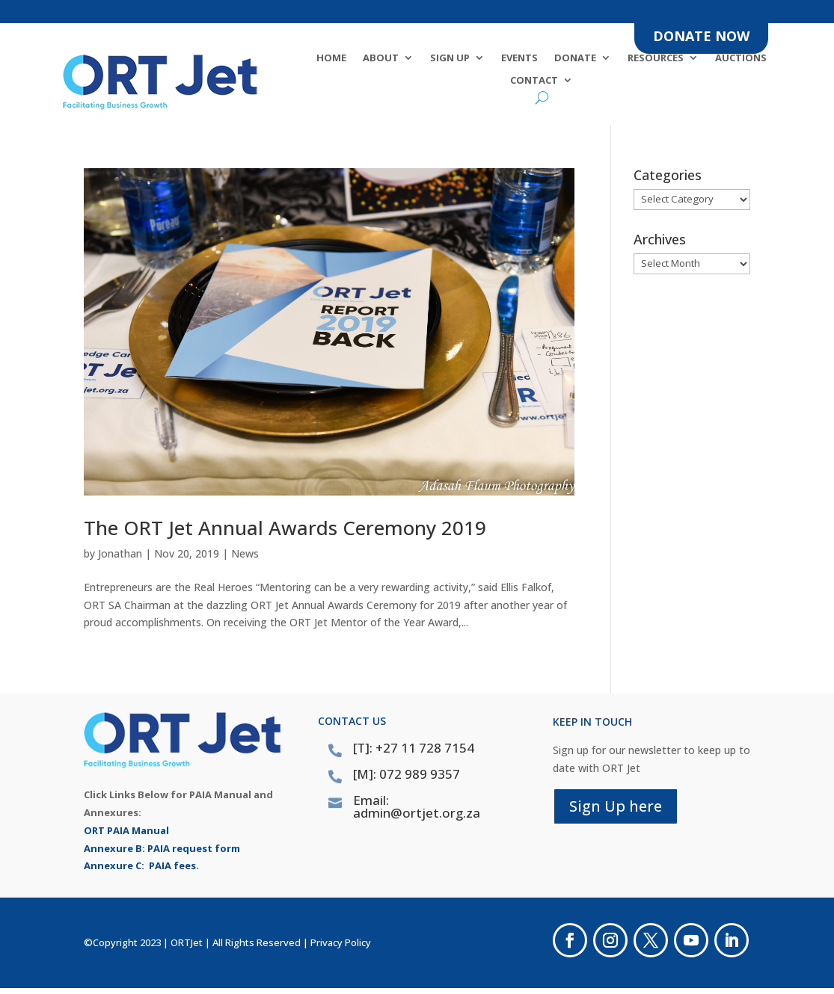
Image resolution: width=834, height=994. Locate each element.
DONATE (575, 58)
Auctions (741, 58)
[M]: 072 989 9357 (406, 773)
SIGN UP (450, 58)
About (381, 58)
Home (331, 58)
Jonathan (120, 553)
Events (519, 58)
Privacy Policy (340, 942)
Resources (656, 58)
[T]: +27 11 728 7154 (413, 747)
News (245, 553)
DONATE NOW (701, 36)
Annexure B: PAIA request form (162, 848)
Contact (534, 81)
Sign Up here (615, 806)
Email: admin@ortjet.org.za (416, 806)
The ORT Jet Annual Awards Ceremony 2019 (285, 527)
